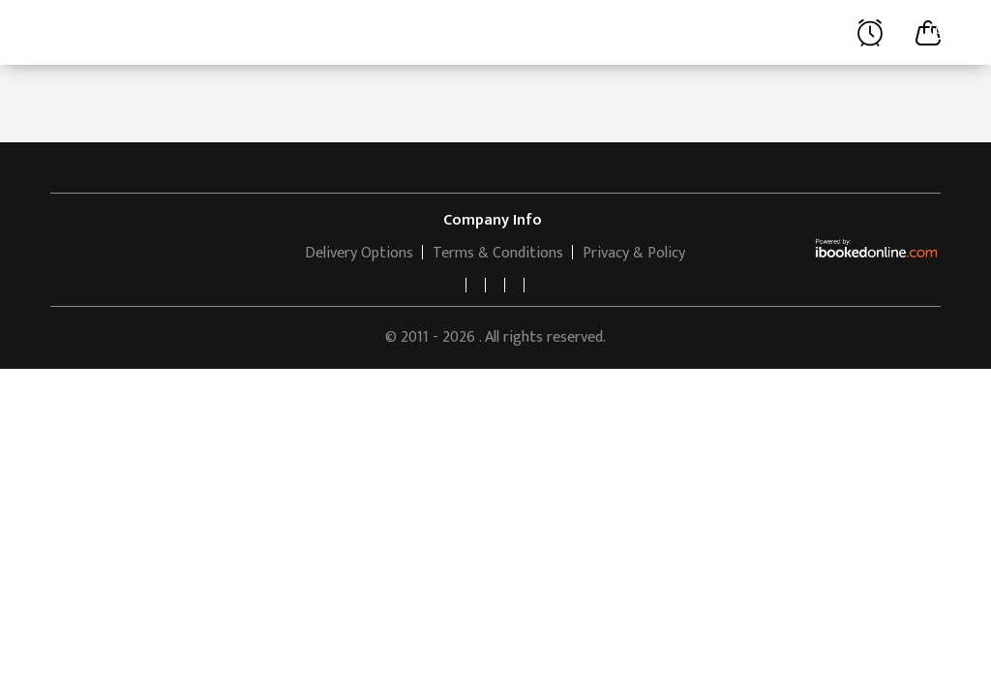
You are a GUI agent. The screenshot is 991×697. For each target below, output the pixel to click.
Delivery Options (359, 253)
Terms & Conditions (498, 253)
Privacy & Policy (634, 253)
